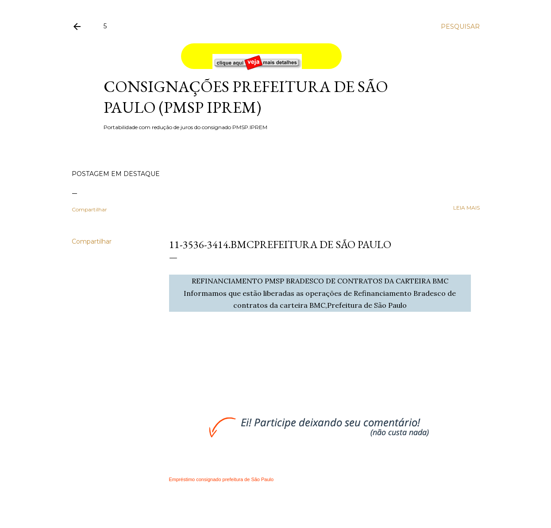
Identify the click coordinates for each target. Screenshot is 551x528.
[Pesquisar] (460, 26)
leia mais (466, 207)
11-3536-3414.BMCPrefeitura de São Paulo (280, 244)
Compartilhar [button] (89, 209)
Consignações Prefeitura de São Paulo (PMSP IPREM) (246, 97)
